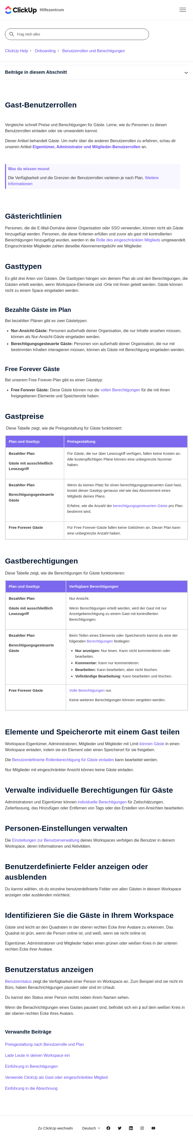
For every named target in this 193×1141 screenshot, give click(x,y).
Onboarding (45, 51)
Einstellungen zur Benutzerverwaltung (45, 840)
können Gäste (152, 744)
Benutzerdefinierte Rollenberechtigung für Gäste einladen (63, 760)
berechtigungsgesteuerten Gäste (140, 506)
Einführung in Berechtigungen (31, 1066)
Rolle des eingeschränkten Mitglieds (128, 240)
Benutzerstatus (18, 981)
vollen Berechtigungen (120, 390)
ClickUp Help (16, 51)
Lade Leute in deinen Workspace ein (37, 1055)
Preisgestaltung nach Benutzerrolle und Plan (44, 1044)
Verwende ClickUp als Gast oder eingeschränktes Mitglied (56, 1077)
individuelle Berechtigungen (102, 802)
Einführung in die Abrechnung (31, 1088)
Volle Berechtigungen (87, 690)
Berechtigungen (100, 641)
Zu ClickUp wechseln (55, 1128)
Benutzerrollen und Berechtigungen (93, 51)
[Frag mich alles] (77, 34)
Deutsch (91, 1128)
